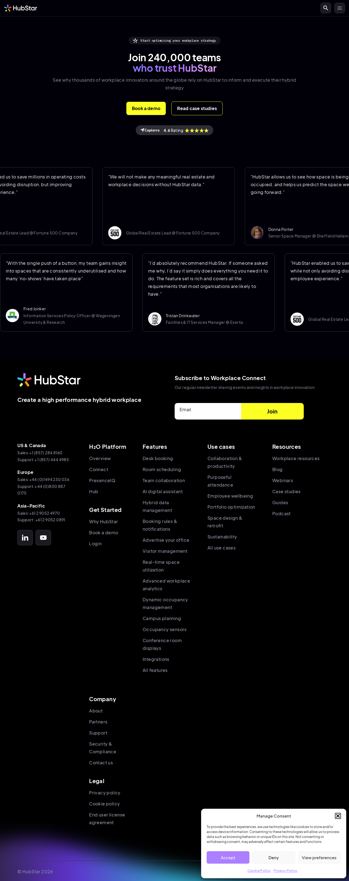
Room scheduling (162, 469)
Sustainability (222, 537)
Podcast (281, 513)
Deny (273, 857)
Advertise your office (166, 540)
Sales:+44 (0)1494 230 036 (43, 479)
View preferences (319, 857)
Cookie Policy (259, 871)
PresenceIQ (102, 480)
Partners (98, 722)
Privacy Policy (285, 871)
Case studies (286, 491)
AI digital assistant (163, 491)
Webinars (282, 480)
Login (95, 543)
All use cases (221, 548)
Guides (280, 502)
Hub (93, 491)
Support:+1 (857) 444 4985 (43, 459)
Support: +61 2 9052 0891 (41, 519)
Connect (98, 469)
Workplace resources (296, 458)
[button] (338, 816)
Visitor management (165, 551)
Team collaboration (164, 480)
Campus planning (162, 618)
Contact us (101, 762)
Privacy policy (105, 792)
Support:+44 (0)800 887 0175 (41, 490)
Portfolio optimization (231, 507)
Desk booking (158, 458)
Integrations (156, 659)
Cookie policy (104, 804)
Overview (100, 458)
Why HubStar (103, 521)
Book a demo (103, 532)
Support (98, 733)
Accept (228, 857)
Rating (174, 130)
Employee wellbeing (230, 496)
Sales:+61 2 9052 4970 (38, 513)
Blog (277, 469)
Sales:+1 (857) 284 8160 (39, 452)
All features (155, 670)
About (96, 711)
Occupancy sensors (165, 629)
